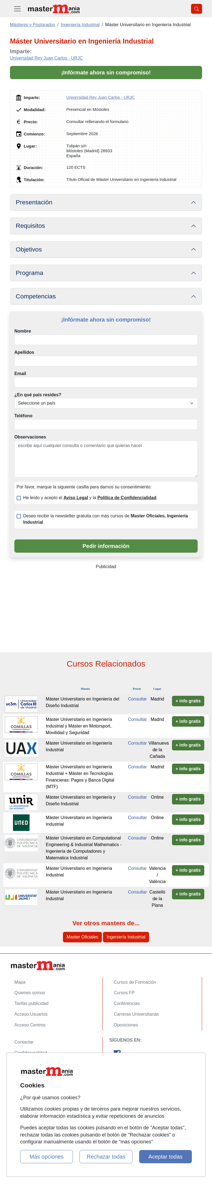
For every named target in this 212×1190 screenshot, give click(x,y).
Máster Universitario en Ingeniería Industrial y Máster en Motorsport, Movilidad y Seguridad (79, 726)
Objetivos (29, 249)
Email (20, 373)
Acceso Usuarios (30, 1014)
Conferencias (127, 1003)
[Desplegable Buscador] (196, 9)
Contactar (23, 1042)
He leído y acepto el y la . (90, 497)
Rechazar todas (106, 1157)
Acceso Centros (30, 1025)
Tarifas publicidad (31, 1003)
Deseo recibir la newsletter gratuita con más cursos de (105, 519)
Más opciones (46, 1157)
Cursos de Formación (135, 982)
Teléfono (23, 415)
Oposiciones (126, 1025)
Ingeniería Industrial (126, 937)
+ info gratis (188, 701)
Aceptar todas (165, 1157)
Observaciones (30, 437)
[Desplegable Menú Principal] (17, 8)
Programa (29, 272)
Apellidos (24, 352)
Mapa (19, 982)
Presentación (34, 202)
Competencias (36, 296)
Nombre (22, 331)
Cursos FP (124, 992)
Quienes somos (29, 992)
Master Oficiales (82, 937)
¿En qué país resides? (37, 394)
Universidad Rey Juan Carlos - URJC (46, 58)
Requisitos (30, 225)
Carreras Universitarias (136, 1014)
